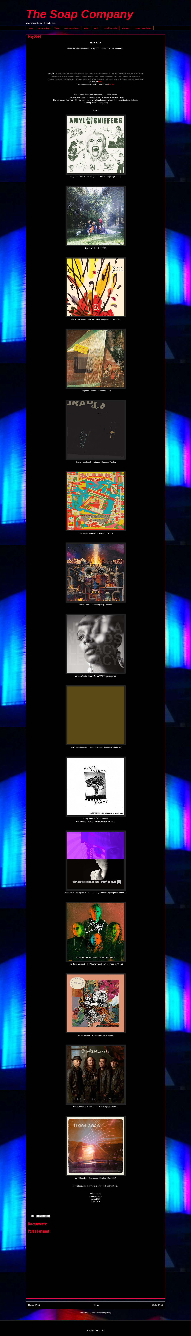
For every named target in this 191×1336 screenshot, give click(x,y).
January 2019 (95, 1194)
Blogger (100, 1330)
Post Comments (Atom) (101, 1313)
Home (31, 28)
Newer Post (34, 1305)
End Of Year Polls (110, 28)
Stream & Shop (43, 28)
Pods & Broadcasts (71, 28)
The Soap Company (79, 14)
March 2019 (95, 1199)
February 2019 (95, 1196)
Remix (86, 28)
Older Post (157, 1305)
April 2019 (95, 1201)
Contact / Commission (143, 28)
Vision (56, 28)
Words (96, 28)
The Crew (125, 28)
